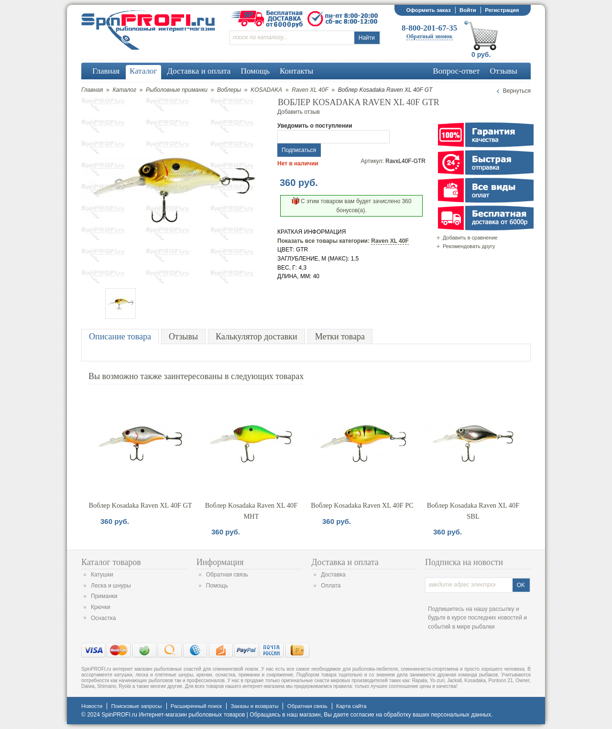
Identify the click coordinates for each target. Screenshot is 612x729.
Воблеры (229, 90)
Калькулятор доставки (256, 336)
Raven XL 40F (310, 90)
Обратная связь (227, 574)
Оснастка (103, 618)
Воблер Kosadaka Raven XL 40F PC (362, 505)
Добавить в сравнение (470, 237)
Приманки (104, 596)
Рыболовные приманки (177, 90)
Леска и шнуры (111, 585)
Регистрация (502, 10)
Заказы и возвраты (254, 706)
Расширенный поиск (196, 706)
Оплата (330, 585)
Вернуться (517, 90)
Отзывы (183, 336)
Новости (91, 706)
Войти (467, 10)
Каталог (124, 90)
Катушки (102, 574)
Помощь (217, 585)
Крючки (100, 607)
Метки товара (340, 336)
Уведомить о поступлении (314, 125)
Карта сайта (351, 706)
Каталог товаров (111, 562)
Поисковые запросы (136, 706)
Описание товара (120, 336)
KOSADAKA (266, 90)
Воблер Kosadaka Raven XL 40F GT (140, 505)
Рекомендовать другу (469, 246)
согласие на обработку (380, 714)
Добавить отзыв (298, 112)
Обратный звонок (429, 36)
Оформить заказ (428, 10)
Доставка (333, 574)
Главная (92, 90)
